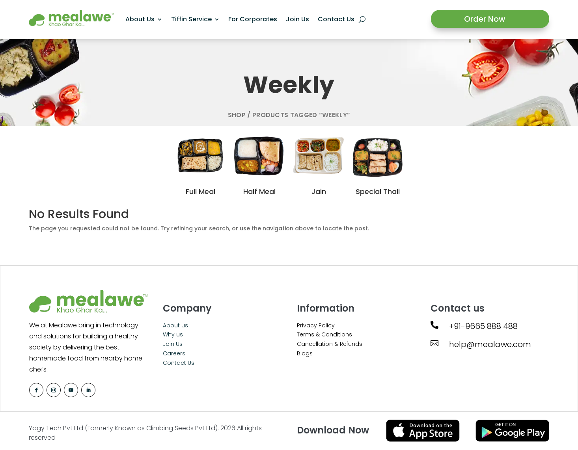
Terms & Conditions (324, 334)
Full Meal (200, 191)
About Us (140, 19)
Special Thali (378, 191)
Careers (174, 353)
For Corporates (252, 19)
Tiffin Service (191, 19)
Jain (318, 191)
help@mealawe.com (490, 344)
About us (175, 325)
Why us (173, 334)
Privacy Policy (316, 325)
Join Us (297, 19)
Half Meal (259, 191)
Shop (237, 115)
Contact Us (336, 19)
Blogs (305, 353)
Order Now (484, 18)
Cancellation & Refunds (329, 344)
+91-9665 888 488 (483, 326)
